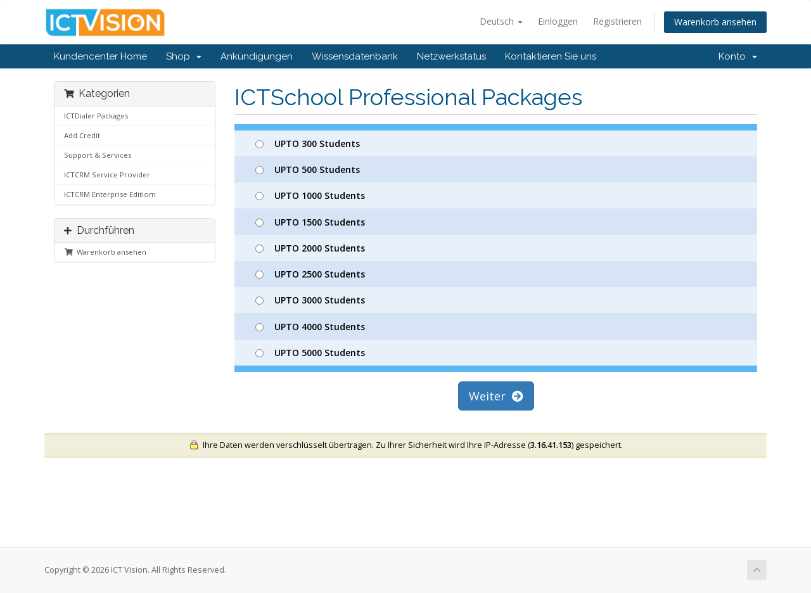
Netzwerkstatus (451, 56)
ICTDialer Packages (96, 115)
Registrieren (617, 21)
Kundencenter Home (100, 56)
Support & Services (97, 155)
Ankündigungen (256, 56)
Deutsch (501, 21)
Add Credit (82, 135)
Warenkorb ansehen (715, 22)
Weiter (496, 396)
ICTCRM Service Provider (107, 174)
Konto (737, 56)
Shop (183, 56)
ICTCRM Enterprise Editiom (110, 194)
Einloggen (558, 21)
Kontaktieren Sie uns (550, 56)
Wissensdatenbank (355, 56)
